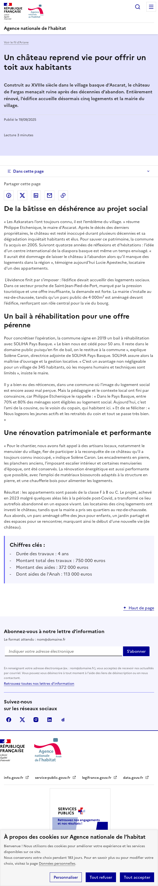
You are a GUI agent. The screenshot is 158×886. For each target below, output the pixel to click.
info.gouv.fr (16, 777)
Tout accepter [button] (137, 877)
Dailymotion (63, 720)
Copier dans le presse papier (63, 195)
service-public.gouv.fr (55, 777)
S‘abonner (138, 652)
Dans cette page (28, 171)
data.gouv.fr (136, 777)
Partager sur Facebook (9, 195)
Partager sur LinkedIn (36, 195)
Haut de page (141, 608)
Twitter (22, 720)
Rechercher (137, 7)
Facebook (9, 720)
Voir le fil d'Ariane (16, 42)
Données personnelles (57, 863)
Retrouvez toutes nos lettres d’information (39, 683)
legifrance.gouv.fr (99, 777)
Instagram (36, 720)
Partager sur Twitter (22, 195)
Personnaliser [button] (66, 877)
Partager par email (49, 195)
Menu (151, 7)
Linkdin (49, 720)
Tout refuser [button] (101, 877)
